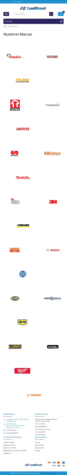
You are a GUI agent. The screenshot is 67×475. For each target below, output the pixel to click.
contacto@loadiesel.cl (12, 433)
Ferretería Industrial (8, 442)
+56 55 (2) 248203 (40, 434)
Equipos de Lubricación (9, 448)
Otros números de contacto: (43, 429)
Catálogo (37, 450)
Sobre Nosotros (39, 445)
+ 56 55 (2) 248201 (40, 432)
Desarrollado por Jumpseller (48, 473)
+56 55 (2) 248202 (40, 424)
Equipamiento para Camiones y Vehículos (15, 450)
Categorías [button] (33, 21)
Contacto (37, 442)
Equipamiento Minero (9, 445)
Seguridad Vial (7, 453)
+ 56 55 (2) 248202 (11, 430)
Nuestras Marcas (39, 448)
